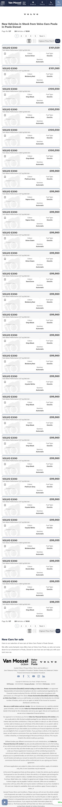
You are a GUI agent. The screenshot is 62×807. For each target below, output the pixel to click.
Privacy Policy (28, 666)
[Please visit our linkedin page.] (44, 675)
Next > (42, 34)
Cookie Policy (18, 666)
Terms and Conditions (40, 666)
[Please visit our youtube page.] (33, 675)
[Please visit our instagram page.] (38, 675)
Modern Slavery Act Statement (43, 668)
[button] (49, 802)
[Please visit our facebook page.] (23, 675)
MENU (3, 3)
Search (59, 3)
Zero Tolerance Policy (10, 668)
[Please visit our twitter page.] (28, 675)
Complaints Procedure (26, 668)
